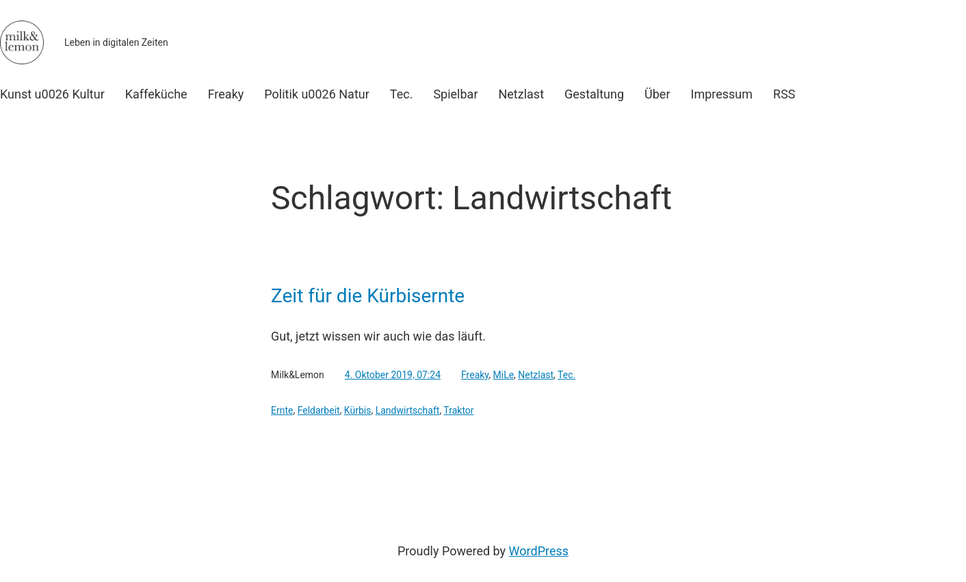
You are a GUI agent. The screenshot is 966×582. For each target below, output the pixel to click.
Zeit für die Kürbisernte (368, 296)
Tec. (566, 374)
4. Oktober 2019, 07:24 (393, 374)
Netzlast (535, 374)
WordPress (539, 551)
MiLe (503, 374)
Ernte (282, 410)
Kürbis (357, 410)
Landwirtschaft (408, 410)
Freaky (474, 374)
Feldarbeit (319, 410)
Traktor (458, 410)
